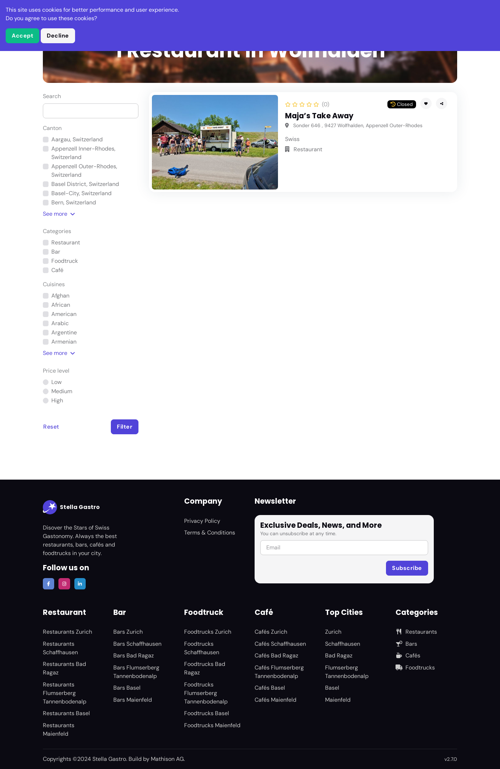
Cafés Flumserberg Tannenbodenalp (279, 672)
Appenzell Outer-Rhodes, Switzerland (84, 171)
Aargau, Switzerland (77, 139)
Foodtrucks (415, 667)
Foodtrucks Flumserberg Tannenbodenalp (206, 693)
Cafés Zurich (271, 631)
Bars (406, 644)
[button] (441, 103)
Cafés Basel (270, 687)
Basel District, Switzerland (85, 184)
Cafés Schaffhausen (280, 644)
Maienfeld (338, 699)
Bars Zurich (128, 631)
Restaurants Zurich (67, 631)
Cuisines (54, 284)
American (63, 314)
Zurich (333, 631)
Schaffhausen (342, 644)
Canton (52, 128)
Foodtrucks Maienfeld (212, 725)
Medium (61, 391)
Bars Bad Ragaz (133, 655)
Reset (51, 426)
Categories (57, 231)
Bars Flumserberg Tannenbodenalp (136, 672)
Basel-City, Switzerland (81, 193)
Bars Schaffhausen (137, 644)
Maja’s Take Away (319, 116)
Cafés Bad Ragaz (276, 655)
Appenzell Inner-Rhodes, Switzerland (83, 153)
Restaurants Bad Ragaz (64, 668)
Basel (332, 687)
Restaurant (65, 242)
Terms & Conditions (209, 532)
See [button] (59, 214)
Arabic (60, 323)
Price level (56, 370)
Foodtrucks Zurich (207, 631)
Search (52, 96)
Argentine (64, 332)
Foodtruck (64, 261)
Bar (55, 251)
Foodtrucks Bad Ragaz (204, 668)
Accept (22, 35)
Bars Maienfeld (132, 699)
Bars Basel (127, 687)
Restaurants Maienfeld (58, 729)
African (60, 305)
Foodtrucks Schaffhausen (201, 648)
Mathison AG (167, 759)
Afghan (60, 295)
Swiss (292, 139)
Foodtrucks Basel (206, 713)
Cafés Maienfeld (275, 699)
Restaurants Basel (66, 713)
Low (56, 382)
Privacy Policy (202, 521)
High (57, 400)
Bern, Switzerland (73, 202)
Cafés (408, 655)
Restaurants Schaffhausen (60, 648)
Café (57, 270)
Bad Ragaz (338, 655)
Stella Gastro (71, 507)
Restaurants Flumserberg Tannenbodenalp (64, 693)
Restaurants (416, 631)
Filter (124, 426)
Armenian (63, 341)
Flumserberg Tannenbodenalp (347, 672)
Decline (58, 35)
